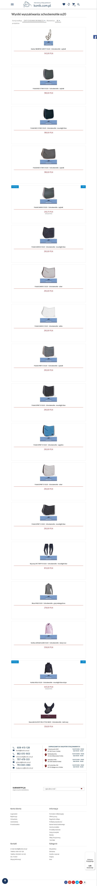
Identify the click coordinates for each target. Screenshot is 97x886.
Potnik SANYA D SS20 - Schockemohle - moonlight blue (48, 247)
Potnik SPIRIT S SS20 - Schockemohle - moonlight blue (48, 524)
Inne (50, 859)
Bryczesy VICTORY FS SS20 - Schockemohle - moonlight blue (48, 564)
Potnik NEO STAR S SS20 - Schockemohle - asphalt (48, 168)
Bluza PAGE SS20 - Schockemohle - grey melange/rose (48, 603)
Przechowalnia (14, 824)
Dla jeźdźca (52, 849)
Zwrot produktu (54, 827)
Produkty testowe (54, 830)
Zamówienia (14, 822)
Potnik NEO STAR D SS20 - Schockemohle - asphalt (48, 88)
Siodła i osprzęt (54, 854)
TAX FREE (52, 840)
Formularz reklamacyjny (56, 814)
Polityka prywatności (55, 822)
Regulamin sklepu (54, 819)
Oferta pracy (53, 816)
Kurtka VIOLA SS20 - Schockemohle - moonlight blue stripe (48, 682)
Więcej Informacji (15, 859)
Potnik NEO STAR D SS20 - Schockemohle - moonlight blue (49, 128)
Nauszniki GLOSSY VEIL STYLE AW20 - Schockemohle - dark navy (48, 722)
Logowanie (13, 814)
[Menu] (93, 853)
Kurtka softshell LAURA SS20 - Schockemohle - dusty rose (48, 643)
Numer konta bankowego (57, 824)
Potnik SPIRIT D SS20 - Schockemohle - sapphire (48, 445)
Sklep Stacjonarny (54, 837)
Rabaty (51, 835)
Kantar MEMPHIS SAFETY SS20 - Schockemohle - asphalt (48, 49)
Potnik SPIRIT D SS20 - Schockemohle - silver (48, 484)
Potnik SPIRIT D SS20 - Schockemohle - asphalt (48, 366)
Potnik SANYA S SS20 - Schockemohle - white (48, 326)
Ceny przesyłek (54, 832)
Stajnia (51, 857)
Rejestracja (13, 816)
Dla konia (52, 851)
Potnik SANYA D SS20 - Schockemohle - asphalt (48, 207)
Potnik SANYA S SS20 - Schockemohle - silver (48, 286)
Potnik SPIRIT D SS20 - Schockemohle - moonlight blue (48, 405)
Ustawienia (13, 819)
